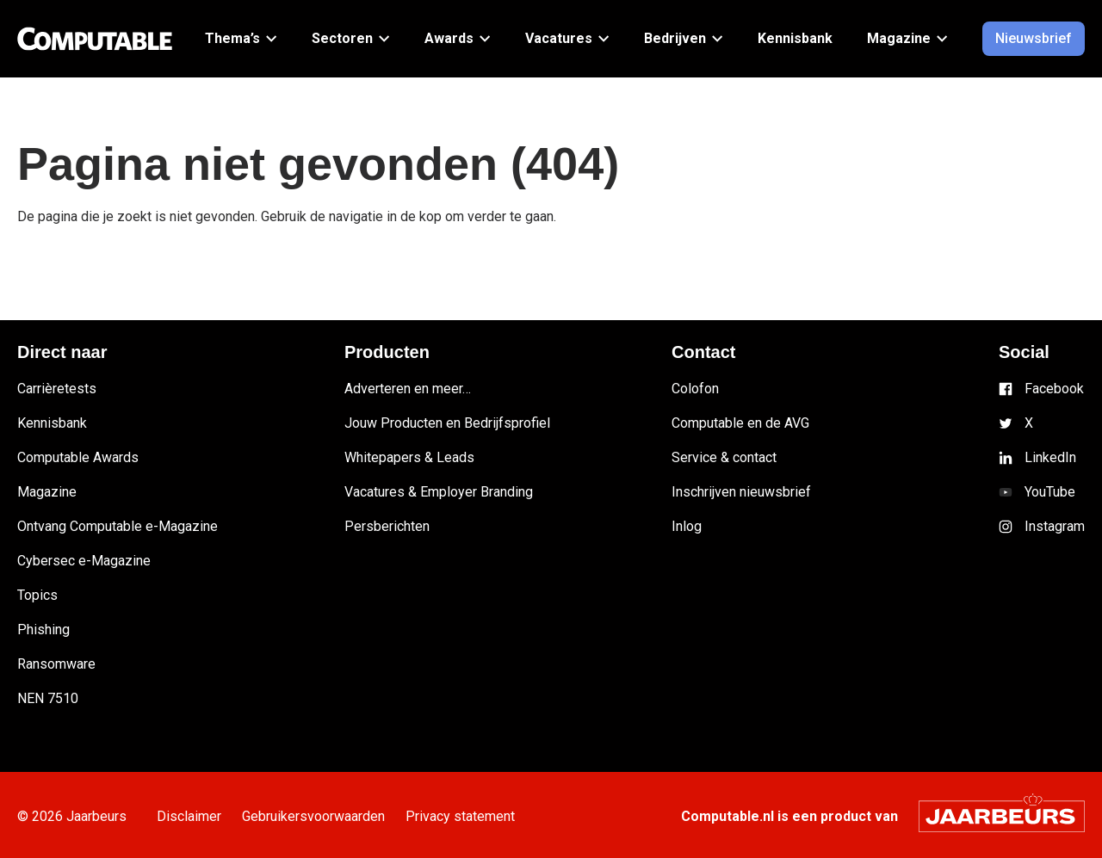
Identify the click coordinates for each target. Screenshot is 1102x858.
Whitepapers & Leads (409, 457)
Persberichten (387, 526)
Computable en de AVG (740, 423)
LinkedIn (1050, 457)
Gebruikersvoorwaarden (339, 816)
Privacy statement (503, 816)
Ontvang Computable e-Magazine (117, 526)
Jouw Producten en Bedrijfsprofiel (447, 423)
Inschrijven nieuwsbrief (741, 492)
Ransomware (56, 664)
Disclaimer (197, 816)
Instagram (1055, 526)
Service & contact (724, 457)
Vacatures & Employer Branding (438, 492)
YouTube (1050, 492)
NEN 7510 (47, 698)
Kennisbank (52, 423)
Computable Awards (78, 457)
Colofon (695, 388)
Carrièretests (56, 388)
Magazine (47, 492)
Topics (37, 595)
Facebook (1054, 388)
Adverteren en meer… (407, 388)
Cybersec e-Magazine (84, 560)
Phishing (43, 629)
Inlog (687, 526)
